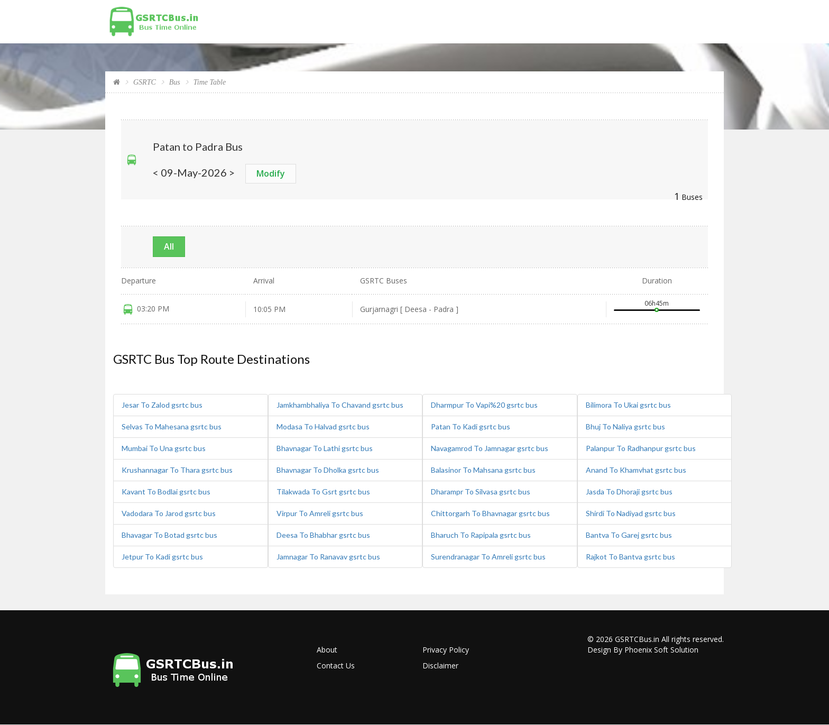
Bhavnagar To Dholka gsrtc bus (328, 469)
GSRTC (144, 82)
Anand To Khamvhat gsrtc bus (636, 469)
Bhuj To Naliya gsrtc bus (625, 426)
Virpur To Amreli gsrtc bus (320, 513)
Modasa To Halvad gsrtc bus (323, 426)
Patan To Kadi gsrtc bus (470, 426)
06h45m (656, 303)
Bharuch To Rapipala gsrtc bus (481, 534)
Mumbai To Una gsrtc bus (164, 448)
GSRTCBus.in (637, 639)
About (327, 650)
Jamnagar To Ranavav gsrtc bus (328, 556)
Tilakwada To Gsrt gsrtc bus (323, 491)
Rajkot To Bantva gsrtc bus (630, 556)
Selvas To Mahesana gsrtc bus (172, 426)
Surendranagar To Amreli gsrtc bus (488, 556)
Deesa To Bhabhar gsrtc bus (323, 534)
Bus (174, 82)
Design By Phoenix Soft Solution (642, 650)
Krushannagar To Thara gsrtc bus (177, 469)
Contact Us (336, 665)
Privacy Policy (445, 650)
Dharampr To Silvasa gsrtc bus (480, 491)
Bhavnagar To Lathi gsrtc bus (325, 448)
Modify (270, 173)
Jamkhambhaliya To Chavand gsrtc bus (340, 404)
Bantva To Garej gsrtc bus (629, 534)
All (169, 246)
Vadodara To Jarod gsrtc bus (169, 513)
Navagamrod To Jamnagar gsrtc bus (489, 448)
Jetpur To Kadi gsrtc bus (162, 556)
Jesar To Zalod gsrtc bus (162, 404)
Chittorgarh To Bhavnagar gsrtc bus (490, 513)
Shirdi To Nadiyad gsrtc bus (631, 513)
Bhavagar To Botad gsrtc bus (169, 534)
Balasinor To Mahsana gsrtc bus (483, 469)
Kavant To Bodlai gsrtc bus (166, 491)
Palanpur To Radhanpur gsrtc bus (641, 448)
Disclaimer (440, 665)
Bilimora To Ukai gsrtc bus (628, 404)
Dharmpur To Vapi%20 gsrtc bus (484, 404)
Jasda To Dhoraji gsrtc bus (629, 491)
